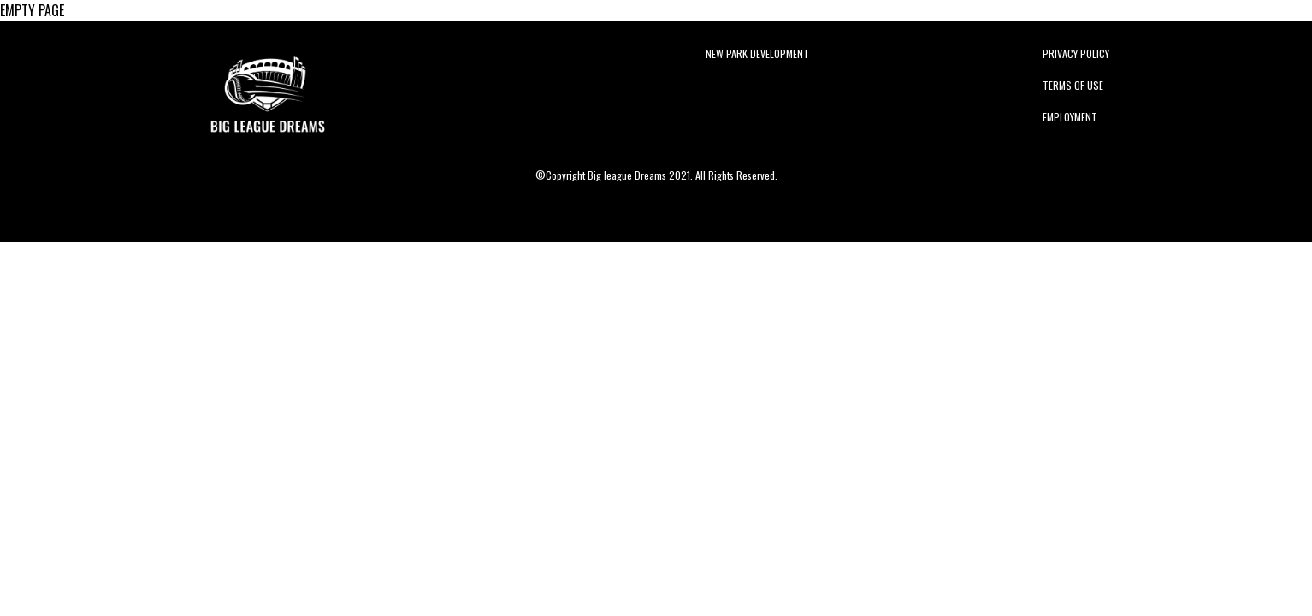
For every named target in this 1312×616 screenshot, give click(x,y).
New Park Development (757, 53)
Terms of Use (1073, 85)
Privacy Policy (1076, 53)
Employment (1070, 117)
